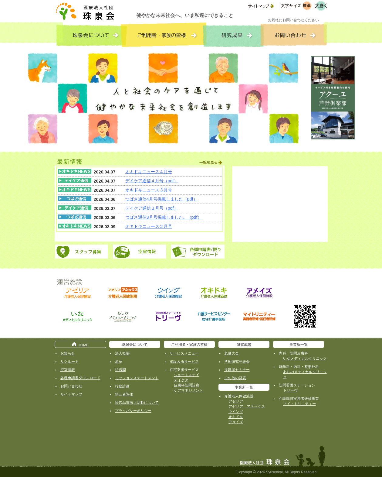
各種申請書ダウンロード (80, 378)
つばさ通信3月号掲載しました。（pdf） (163, 217)
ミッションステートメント (137, 378)
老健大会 (231, 353)
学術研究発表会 (237, 361)
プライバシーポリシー (133, 411)
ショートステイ (186, 375)
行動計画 (122, 386)
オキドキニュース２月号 (148, 226)
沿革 (118, 361)
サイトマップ (71, 394)
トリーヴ (290, 390)
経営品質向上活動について (137, 402)
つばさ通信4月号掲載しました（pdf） (161, 199)
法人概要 (122, 353)
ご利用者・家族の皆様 (189, 344)
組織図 (120, 370)
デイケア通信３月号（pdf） (151, 208)
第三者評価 (124, 394)
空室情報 (67, 370)
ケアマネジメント (188, 390)
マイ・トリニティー (299, 404)
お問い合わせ (71, 386)
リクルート (69, 361)
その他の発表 (235, 378)
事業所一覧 (244, 387)
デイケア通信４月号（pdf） (151, 180)
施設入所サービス (184, 361)
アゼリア (235, 401)
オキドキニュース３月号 (148, 189)
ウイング (235, 412)
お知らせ (67, 353)
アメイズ (235, 422)
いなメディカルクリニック (305, 358)
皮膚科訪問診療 (186, 385)
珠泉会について (134, 344)
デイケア (181, 380)
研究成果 (244, 344)
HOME (80, 345)
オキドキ (235, 417)
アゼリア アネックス (246, 406)
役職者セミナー (237, 370)
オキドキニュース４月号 (148, 171)
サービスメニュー (184, 353)
